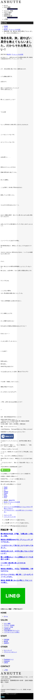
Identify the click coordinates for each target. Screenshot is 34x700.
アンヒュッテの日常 (17, 54)
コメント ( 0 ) (8, 515)
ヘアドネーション (12, 9)
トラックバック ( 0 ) (10, 516)
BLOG (9, 54)
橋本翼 (6, 641)
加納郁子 (6, 643)
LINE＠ (6, 662)
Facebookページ (9, 659)
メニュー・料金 (8, 10)
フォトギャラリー (12, 17)
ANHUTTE (12, 500)
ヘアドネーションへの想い (12, 632)
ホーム (6, 5)
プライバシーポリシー (10, 652)
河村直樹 (6, 639)
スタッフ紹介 (8, 12)
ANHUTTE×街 (8, 16)
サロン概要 (7, 7)
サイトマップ (8, 650)
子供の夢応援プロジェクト (12, 630)
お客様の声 (7, 14)
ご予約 (6, 19)
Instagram (7, 661)
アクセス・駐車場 (9, 625)
